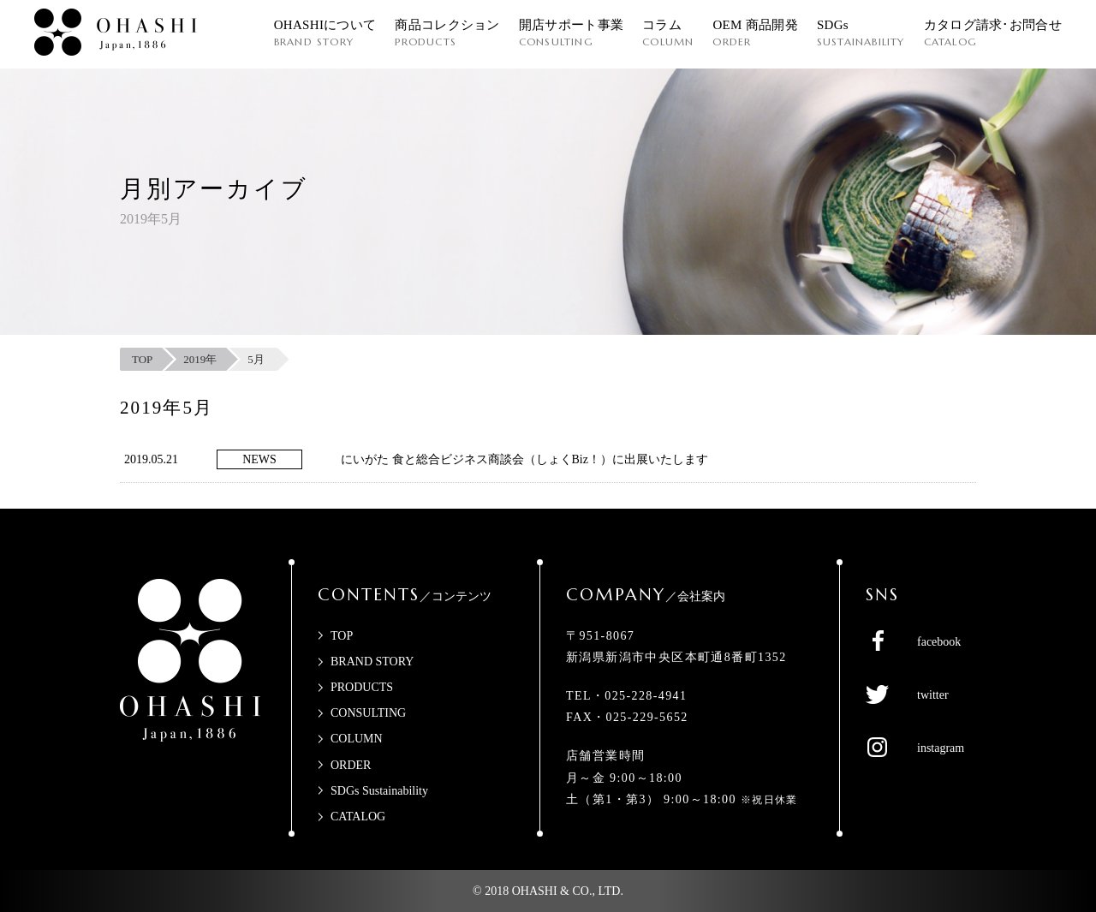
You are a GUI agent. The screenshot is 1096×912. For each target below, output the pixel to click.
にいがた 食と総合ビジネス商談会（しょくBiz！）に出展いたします (524, 459)
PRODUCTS (362, 687)
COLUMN (357, 738)
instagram (940, 748)
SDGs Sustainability (379, 790)
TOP (342, 635)
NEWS (259, 459)
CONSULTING (368, 712)
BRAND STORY (372, 661)
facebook (939, 641)
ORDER (351, 765)
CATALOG (358, 816)
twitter (933, 694)
